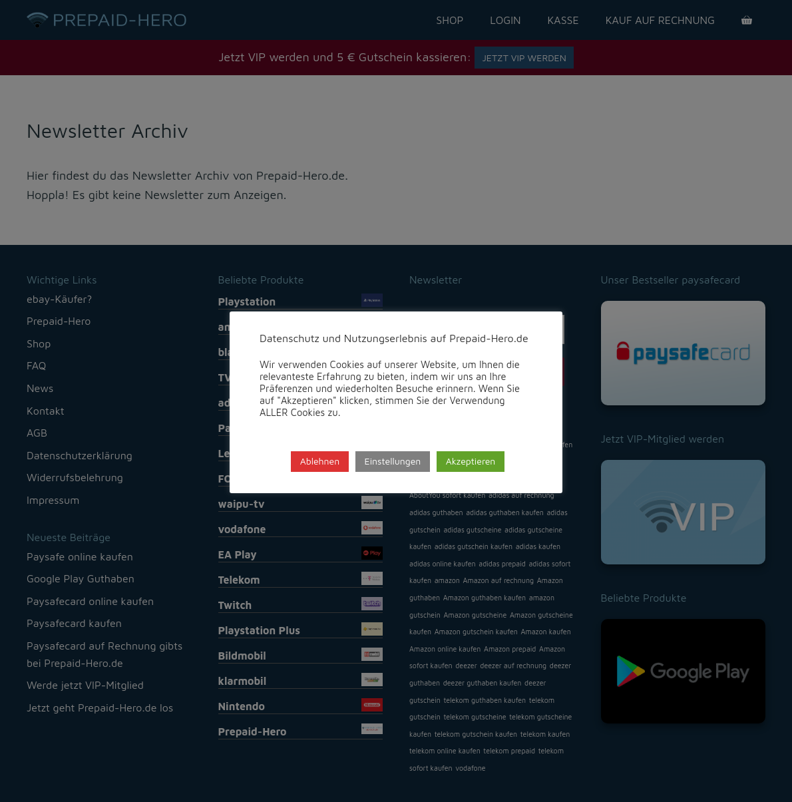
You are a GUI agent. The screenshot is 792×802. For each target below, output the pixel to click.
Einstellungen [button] (393, 461)
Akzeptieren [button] (471, 461)
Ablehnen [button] (320, 461)
